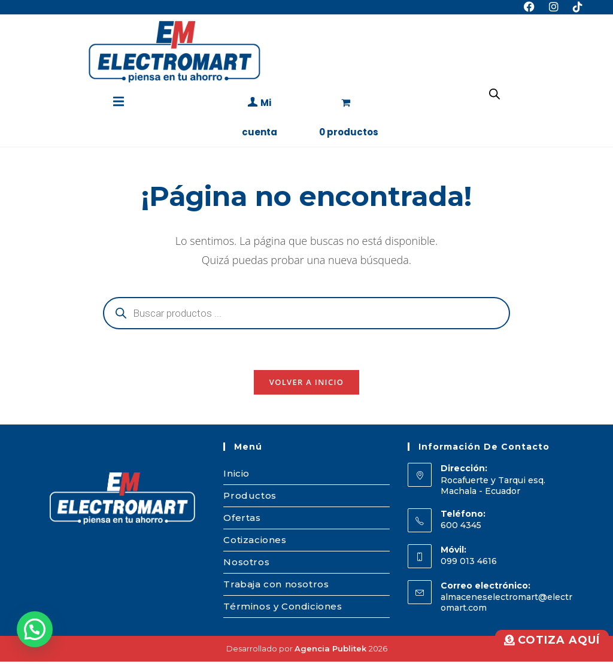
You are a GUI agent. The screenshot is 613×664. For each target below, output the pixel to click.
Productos (249, 498)
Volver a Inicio (306, 384)
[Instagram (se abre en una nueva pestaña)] (554, 7)
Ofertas (241, 520)
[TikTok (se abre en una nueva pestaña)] (574, 7)
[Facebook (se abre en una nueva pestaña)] (529, 7)
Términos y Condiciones (282, 608)
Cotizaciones (254, 542)
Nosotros (246, 564)
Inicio (236, 475)
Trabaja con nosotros (276, 586)
